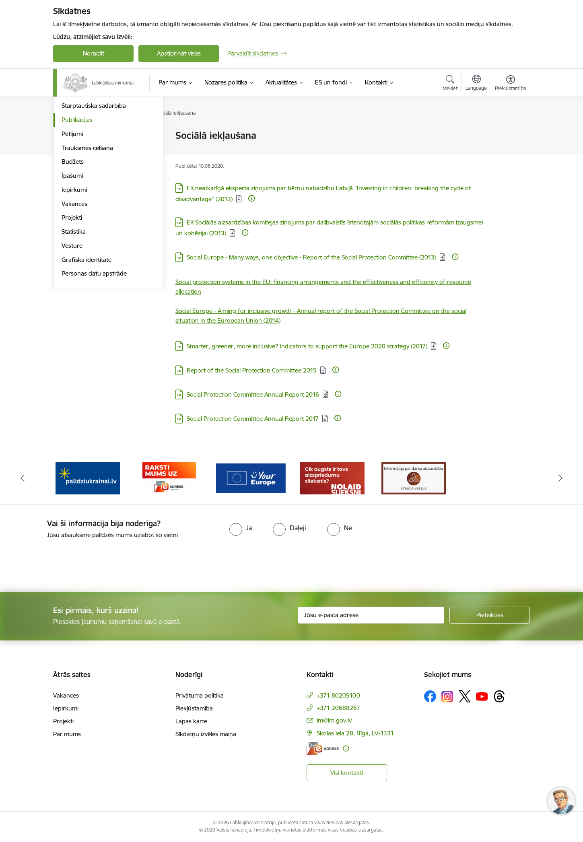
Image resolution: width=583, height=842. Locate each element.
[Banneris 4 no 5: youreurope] (251, 478)
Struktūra (74, 150)
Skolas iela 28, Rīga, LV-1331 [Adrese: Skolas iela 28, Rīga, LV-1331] (355, 733)
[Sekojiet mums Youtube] (482, 696)
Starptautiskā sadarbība (94, 192)
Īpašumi (72, 262)
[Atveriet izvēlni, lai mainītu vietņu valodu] (476, 83)
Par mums (67, 734)
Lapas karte (191, 721)
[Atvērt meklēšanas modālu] (450, 84)
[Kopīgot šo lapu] (510, 152)
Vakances (74, 290)
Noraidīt (93, 53)
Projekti (72, 303)
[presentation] (67, 562)
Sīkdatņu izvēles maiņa (205, 734)
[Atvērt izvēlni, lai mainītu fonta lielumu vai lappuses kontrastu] (510, 84)
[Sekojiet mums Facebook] (430, 696)
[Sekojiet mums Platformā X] (465, 696)
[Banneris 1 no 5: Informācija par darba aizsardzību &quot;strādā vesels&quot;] (413, 478)
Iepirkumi (74, 276)
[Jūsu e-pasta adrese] (371, 615)
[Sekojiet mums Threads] (499, 696)
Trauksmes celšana (87, 234)
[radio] (240, 528)
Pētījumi (72, 220)
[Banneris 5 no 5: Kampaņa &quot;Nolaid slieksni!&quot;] (332, 478)
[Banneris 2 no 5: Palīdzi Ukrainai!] (88, 478)
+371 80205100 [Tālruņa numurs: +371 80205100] (338, 695)
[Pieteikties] (489, 615)
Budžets (73, 247)
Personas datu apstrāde (94, 359)
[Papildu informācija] (251, 198)
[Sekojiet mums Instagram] (447, 696)
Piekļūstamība (194, 708)
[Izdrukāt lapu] (510, 132)
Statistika (74, 317)
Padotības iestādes (87, 178)
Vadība (71, 136)
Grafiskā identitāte (86, 346)
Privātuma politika (199, 695)
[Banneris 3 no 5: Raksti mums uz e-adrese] (169, 478)
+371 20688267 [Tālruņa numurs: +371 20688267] (338, 708)
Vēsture (72, 332)
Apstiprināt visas (179, 53)
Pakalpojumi (78, 164)
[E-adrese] (323, 748)
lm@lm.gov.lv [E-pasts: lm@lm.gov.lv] (334, 720)
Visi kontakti (346, 772)
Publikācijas (77, 206)
